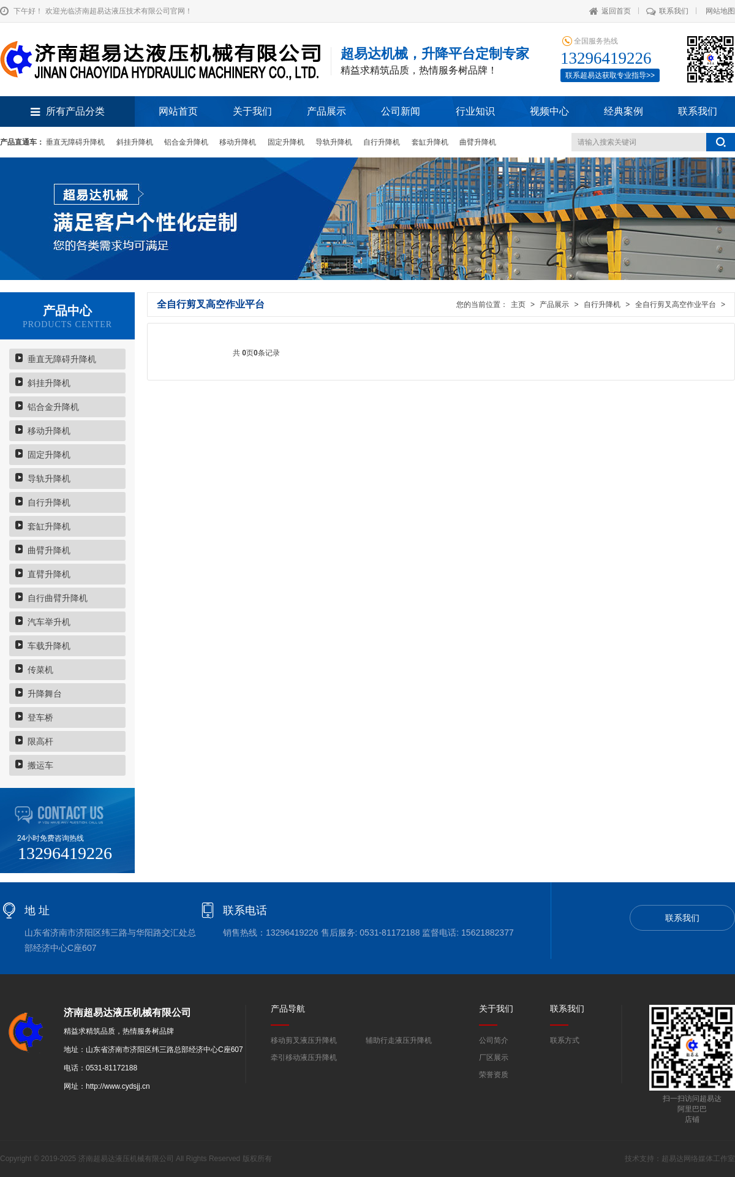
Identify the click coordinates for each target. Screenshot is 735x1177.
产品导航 (288, 1008)
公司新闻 (400, 111)
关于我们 (252, 111)
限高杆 (40, 741)
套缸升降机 (430, 142)
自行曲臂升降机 (58, 598)
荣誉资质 (493, 1074)
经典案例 (623, 111)
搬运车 (40, 765)
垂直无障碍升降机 (75, 142)
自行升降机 (381, 142)
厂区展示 (493, 1057)
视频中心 (549, 111)
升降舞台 (45, 693)
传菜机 (40, 670)
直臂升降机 (49, 574)
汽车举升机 (49, 622)
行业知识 (475, 111)
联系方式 (564, 1040)
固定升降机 (286, 142)
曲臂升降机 (477, 142)
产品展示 (326, 111)
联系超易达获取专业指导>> (610, 75)
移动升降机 (237, 142)
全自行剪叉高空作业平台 (675, 304)
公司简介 (493, 1040)
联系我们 (667, 11)
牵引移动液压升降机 (304, 1057)
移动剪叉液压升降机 (304, 1040)
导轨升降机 (333, 142)
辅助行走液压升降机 (399, 1040)
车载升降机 (49, 646)
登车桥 (40, 717)
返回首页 (610, 11)
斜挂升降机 (134, 142)
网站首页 (178, 111)
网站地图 (720, 11)
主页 (518, 304)
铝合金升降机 (186, 142)
